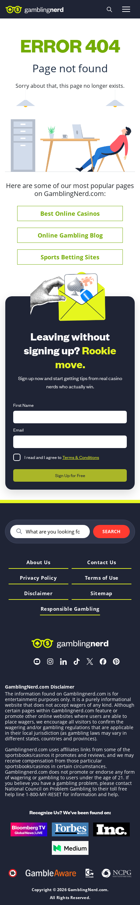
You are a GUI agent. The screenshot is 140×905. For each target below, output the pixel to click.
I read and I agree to (61, 457)
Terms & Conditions (80, 457)
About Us (38, 563)
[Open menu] (126, 9)
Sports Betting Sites (70, 257)
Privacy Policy (38, 578)
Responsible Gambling (70, 609)
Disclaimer (38, 594)
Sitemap (101, 594)
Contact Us (101, 563)
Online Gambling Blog (70, 235)
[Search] (55, 531)
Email (18, 430)
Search (111, 531)
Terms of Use (102, 578)
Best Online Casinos (70, 213)
